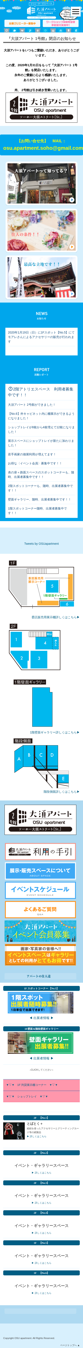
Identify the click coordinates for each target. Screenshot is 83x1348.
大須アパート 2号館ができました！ (32, 404)
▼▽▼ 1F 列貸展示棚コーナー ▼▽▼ (32, 1084)
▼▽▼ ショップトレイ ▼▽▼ (27, 1096)
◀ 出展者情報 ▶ (41, 1018)
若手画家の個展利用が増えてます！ (32, 454)
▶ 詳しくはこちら (36, 1136)
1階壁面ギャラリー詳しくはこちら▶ (55, 732)
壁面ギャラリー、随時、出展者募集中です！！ (39, 499)
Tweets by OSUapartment (41, 543)
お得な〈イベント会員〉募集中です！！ (35, 463)
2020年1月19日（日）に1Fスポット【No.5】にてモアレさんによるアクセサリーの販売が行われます (41, 337)
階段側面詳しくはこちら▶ (62, 791)
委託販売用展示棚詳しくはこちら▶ (56, 617)
